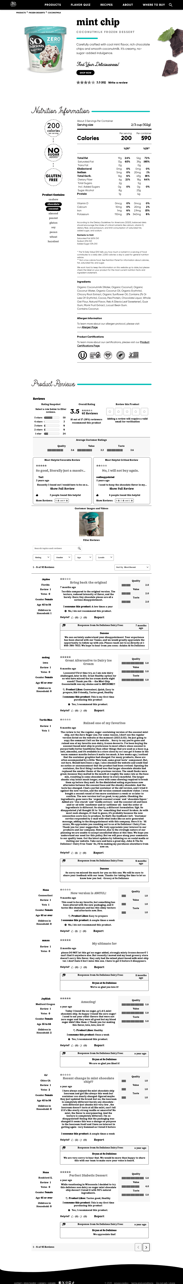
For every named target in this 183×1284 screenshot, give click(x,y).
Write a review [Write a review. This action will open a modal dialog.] (118, 82)
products (49, 4)
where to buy (150, 4)
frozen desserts (37, 13)
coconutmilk (54, 13)
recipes (103, 4)
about (124, 4)
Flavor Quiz (77, 4)
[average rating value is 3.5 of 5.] (88, 82)
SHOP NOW (85, 73)
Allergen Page (90, 327)
